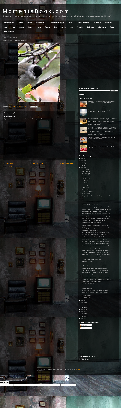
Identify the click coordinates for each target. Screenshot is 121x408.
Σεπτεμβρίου (85, 176)
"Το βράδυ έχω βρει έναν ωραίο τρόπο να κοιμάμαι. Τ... (96, 245)
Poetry (70, 22)
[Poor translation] (6, 382)
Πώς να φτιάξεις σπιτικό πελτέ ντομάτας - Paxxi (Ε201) (96, 216)
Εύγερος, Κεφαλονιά (87, 288)
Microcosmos (40, 22)
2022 (82, 165)
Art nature (84, 286)
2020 (82, 300)
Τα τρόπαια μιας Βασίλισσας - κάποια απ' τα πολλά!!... (95, 277)
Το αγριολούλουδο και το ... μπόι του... (91, 259)
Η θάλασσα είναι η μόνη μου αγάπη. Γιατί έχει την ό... (95, 272)
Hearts (39, 27)
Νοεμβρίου (85, 171)
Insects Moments (9, 31)
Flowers (20, 22)
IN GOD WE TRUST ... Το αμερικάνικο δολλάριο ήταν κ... (96, 254)
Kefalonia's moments (57, 22)
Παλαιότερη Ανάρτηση (67, 163)
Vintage (21, 27)
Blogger (78, 369)
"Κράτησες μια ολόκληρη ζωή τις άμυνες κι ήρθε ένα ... (95, 292)
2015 (82, 311)
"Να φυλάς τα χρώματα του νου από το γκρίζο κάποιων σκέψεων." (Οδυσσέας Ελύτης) (102, 138)
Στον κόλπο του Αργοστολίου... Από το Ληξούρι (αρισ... (96, 270)
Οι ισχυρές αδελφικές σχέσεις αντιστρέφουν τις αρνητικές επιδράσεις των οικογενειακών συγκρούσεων (102, 119)
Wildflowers (102, 27)
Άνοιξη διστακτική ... (87, 193)
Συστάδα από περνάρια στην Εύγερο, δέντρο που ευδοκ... (96, 279)
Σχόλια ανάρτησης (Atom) (15, 166)
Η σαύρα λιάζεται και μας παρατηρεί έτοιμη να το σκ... (95, 225)
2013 (82, 316)
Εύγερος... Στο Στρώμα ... (88, 283)
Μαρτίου (84, 189)
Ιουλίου (84, 180)
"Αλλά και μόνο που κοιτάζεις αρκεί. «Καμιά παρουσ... (95, 237)
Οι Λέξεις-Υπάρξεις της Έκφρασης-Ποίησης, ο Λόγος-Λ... (96, 209)
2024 (82, 160)
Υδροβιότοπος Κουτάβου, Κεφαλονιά (91, 281)
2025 (82, 158)
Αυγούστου (85, 178)
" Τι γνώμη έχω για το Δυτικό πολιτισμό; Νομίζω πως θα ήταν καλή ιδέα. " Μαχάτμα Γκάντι (102, 110)
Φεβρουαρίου (85, 295)
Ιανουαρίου (85, 297)
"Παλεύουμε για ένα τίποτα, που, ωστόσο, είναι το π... (95, 290)
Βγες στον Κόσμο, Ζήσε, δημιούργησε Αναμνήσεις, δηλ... (96, 213)
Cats (55, 27)
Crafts (30, 27)
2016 (82, 309)
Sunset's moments (83, 22)
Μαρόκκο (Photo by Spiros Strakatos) (91, 204)
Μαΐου (84, 185)
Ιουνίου (84, 182)
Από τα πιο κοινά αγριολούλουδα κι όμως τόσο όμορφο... (96, 257)
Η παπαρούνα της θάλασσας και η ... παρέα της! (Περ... (96, 234)
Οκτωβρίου (85, 174)
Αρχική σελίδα (9, 22)
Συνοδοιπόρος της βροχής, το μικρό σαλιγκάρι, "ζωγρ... (96, 243)
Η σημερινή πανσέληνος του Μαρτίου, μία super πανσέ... (96, 196)
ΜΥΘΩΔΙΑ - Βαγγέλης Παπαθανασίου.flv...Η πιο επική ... (96, 241)
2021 (82, 167)
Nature (6, 27)
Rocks (112, 27)
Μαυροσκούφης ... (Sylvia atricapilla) (91, 274)
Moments (108, 22)
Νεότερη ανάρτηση (9, 163)
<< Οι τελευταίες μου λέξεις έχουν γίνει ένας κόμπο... (95, 248)
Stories (63, 27)
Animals (80, 27)
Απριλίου (84, 187)
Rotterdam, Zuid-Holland (88, 261)
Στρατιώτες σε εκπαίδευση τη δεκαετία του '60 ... (94, 220)
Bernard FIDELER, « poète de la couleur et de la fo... (95, 211)
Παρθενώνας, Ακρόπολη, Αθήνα (90, 230)
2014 (82, 313)
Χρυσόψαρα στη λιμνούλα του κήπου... (92, 222)
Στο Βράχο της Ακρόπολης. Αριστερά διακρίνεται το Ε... (96, 228)
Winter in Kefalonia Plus (88, 191)
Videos (29, 22)
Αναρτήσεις (83, 325)
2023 (82, 163)
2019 (82, 302)
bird (13, 109)
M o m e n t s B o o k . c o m (36, 11)
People (47, 27)
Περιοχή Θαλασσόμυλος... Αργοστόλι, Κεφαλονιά (94, 268)
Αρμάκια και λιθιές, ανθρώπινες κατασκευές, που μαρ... (96, 250)
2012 (82, 318)
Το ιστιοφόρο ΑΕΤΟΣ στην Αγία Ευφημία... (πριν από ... (96, 207)
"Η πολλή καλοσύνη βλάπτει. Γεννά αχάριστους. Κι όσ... (96, 232)
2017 (82, 307)
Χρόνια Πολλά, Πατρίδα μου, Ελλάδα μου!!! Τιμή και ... (95, 218)
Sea (71, 27)
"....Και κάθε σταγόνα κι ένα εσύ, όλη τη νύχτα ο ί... (94, 239)
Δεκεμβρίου (85, 169)
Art (14, 27)
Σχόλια (82, 327)
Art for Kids (97, 22)
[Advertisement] (98, 49)
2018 (82, 305)
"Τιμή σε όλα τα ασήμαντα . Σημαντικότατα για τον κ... (95, 252)
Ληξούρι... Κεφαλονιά (87, 266)
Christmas (90, 27)
